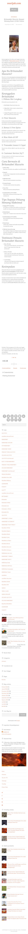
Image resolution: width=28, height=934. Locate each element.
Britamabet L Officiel (6, 509)
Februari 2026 (5, 686)
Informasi (4, 774)
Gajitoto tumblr (5, 591)
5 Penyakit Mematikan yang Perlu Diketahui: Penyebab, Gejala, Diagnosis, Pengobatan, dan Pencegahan (16, 881)
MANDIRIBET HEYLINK (7, 442)
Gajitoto (3, 587)
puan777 (4, 490)
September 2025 (5, 697)
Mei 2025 (4, 706)
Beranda (15, 368)
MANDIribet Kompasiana (7, 569)
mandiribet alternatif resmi (7, 436)
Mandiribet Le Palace (6, 540)
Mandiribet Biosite (6, 543)
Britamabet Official (6, 502)
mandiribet (4, 575)
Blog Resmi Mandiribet (7, 603)
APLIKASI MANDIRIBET (7, 467)
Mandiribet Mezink (6, 534)
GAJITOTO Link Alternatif (7, 458)
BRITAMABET (5, 496)
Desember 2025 (5, 691)
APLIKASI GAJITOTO (7, 455)
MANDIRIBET (5, 439)
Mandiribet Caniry (6, 537)
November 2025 (5, 693)
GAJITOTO (4, 433)
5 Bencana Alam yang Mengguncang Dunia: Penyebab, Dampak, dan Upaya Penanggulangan (14, 744)
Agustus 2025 (5, 699)
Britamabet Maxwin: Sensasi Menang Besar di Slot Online (14, 20)
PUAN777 (4, 486)
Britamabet (4, 499)
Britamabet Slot (5, 512)
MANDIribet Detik (6, 562)
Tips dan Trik (5, 777)
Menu (15, 9)
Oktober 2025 (5, 695)
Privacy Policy (5, 787)
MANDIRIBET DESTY (6, 559)
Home (3, 771)
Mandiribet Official (6, 527)
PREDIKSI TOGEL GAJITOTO (8, 452)
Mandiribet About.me (6, 546)
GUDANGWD (5, 483)
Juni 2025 (4, 704)
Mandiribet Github (6, 581)
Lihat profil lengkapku (6, 734)
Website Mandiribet (6, 474)
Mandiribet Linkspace (6, 550)
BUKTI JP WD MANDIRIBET (8, 461)
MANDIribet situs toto (7, 553)
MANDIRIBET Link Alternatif (8, 471)
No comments (19, 24)
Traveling (4, 784)
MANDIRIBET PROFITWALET (8, 524)
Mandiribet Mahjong (6, 480)
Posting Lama (23, 368)
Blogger (18, 720)
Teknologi (4, 780)
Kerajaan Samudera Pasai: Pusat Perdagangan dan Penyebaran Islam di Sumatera (15, 903)
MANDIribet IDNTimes (7, 565)
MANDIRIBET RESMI (6, 449)
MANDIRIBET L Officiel (7, 518)
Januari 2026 (4, 689)
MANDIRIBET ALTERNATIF (8, 521)
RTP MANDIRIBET (6, 445)
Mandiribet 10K (5, 584)
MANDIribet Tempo (6, 572)
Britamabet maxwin (14, 60)
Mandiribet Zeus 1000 (7, 477)
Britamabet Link (5, 505)
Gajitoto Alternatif (6, 594)
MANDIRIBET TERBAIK (7, 556)
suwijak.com (14, 3)
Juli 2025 (4, 702)
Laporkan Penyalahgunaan (11, 725)
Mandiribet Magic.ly (6, 531)
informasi (14, 16)
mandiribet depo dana (6, 578)
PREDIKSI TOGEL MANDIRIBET (9, 464)
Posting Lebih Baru (6, 368)
